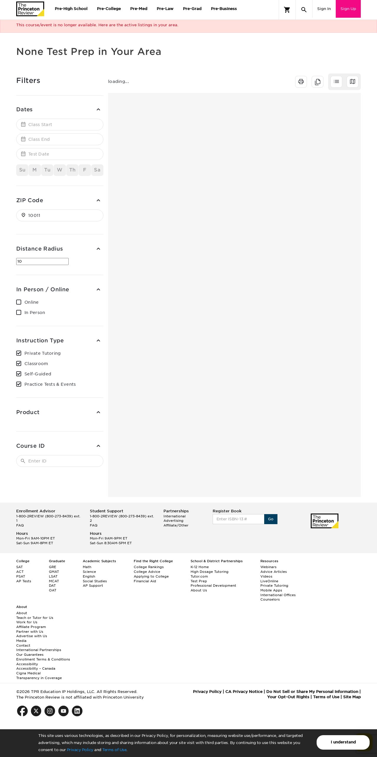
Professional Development (213, 585)
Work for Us (26, 622)
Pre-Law (165, 8)
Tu (47, 170)
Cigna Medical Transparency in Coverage (39, 675)
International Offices (278, 595)
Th (72, 170)
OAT (52, 590)
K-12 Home (200, 567)
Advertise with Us (31, 636)
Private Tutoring (42, 353)
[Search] (304, 9)
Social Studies (95, 581)
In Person (34, 312)
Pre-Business (224, 8)
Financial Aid (145, 581)
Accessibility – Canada (35, 668)
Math (87, 567)
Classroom (36, 363)
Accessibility (27, 664)
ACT (20, 572)
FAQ (20, 525)
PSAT (20, 576)
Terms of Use (114, 750)
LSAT (53, 576)
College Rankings (149, 567)
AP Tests (23, 581)
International (174, 516)
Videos (266, 576)
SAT (19, 567)
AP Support (93, 585)
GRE (52, 567)
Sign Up (348, 8)
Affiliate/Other (175, 525)
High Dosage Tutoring (210, 572)
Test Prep (199, 581)
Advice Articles (273, 572)
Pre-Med (138, 8)
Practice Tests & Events (50, 384)
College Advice (147, 572)
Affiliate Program (31, 627)
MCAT (54, 581)
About (21, 613)
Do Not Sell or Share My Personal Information (312, 691)
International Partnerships (38, 650)
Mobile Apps (271, 590)
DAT (52, 585)
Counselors (270, 599)
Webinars (268, 567)
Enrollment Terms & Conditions (43, 659)
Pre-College (109, 8)
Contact (23, 645)
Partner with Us (29, 632)
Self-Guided (37, 374)
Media (21, 641)
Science (89, 572)
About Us (199, 590)
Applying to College (151, 576)
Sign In (324, 8)
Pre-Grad (192, 8)
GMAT (54, 572)
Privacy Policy (80, 750)
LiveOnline (269, 581)
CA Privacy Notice (243, 691)
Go (271, 519)
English (89, 576)
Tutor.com (199, 576)
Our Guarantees (30, 655)
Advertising (173, 521)
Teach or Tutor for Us (34, 618)
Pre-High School (71, 8)
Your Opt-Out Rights (288, 697)
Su (22, 170)
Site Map (352, 697)
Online (31, 302)
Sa (97, 170)
